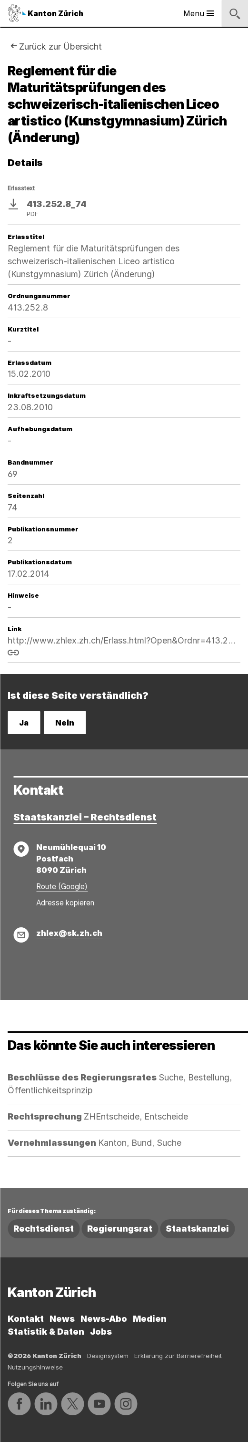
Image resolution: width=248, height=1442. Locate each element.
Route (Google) (62, 886)
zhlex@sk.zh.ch (69, 933)
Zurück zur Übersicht (60, 46)
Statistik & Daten (46, 1332)
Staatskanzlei (197, 1229)
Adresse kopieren (65, 902)
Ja (24, 722)
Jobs (101, 1332)
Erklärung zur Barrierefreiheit (178, 1355)
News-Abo (103, 1319)
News (62, 1319)
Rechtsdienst (43, 1229)
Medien (150, 1319)
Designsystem (108, 1355)
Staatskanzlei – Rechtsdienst (85, 817)
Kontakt (26, 1319)
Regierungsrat (119, 1229)
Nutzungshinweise (35, 1367)
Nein (64, 722)
